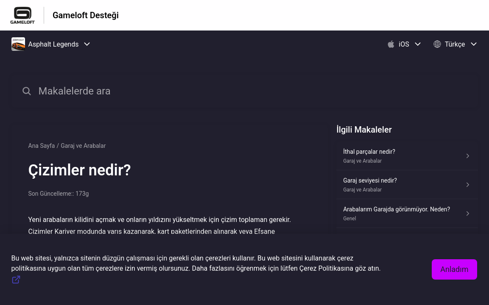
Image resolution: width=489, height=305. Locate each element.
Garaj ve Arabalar (83, 145)
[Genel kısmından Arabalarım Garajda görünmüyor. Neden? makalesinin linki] (407, 213)
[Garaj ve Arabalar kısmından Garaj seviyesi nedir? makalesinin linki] (407, 184)
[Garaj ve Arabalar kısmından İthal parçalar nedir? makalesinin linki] (407, 155)
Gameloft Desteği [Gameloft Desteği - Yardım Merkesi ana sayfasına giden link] (86, 15)
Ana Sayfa (41, 145)
